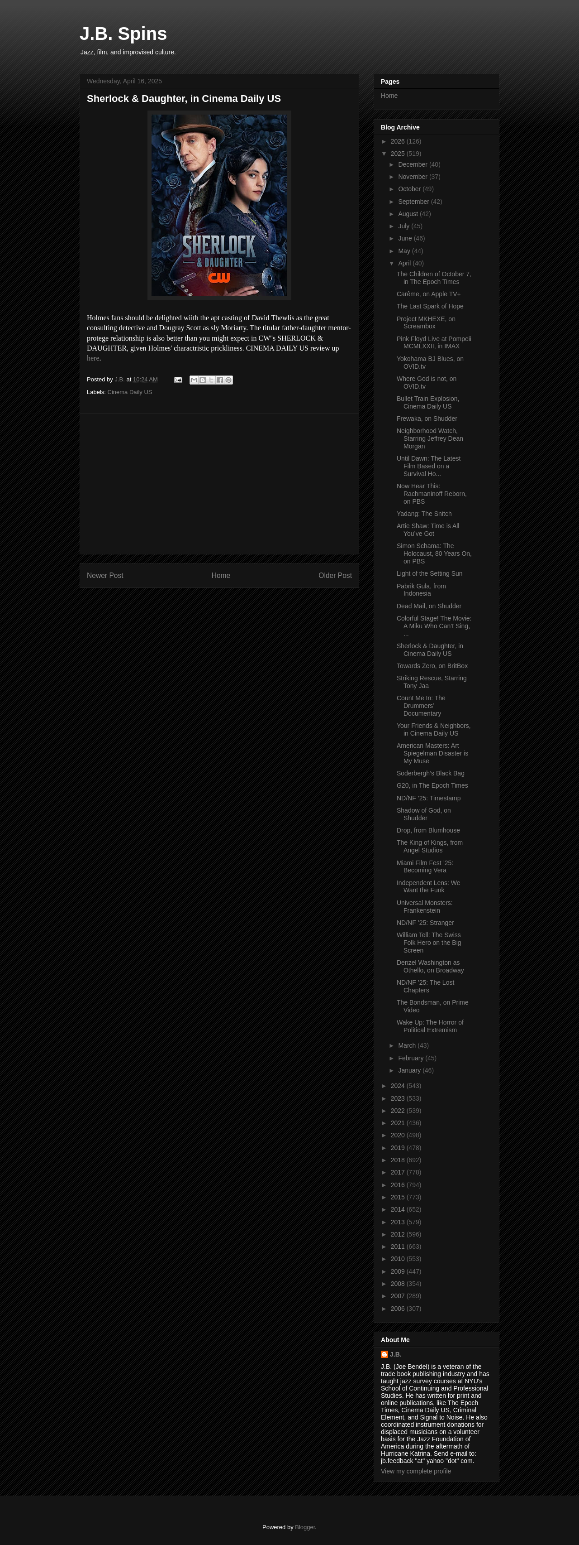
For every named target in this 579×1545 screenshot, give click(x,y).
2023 (399, 1098)
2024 (399, 1085)
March (408, 1045)
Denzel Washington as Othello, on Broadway (430, 966)
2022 (399, 1110)
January (410, 1070)
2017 (399, 1172)
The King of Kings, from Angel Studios (430, 846)
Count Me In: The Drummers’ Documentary (421, 705)
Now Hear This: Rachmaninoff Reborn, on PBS (432, 493)
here (93, 358)
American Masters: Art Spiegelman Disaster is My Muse (432, 753)
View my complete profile (416, 1471)
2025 (399, 153)
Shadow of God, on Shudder (424, 814)
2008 (399, 1283)
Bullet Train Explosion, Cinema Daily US (428, 402)
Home (221, 575)
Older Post (335, 575)
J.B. (396, 1354)
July (404, 226)
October (410, 189)
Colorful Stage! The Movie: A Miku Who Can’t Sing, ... (434, 626)
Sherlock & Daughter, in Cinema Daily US (430, 649)
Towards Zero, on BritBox (432, 665)
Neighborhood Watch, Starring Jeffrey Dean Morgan (430, 438)
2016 (399, 1185)
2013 (399, 1222)
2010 (399, 1258)
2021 (399, 1122)
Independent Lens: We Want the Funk (428, 886)
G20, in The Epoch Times (432, 785)
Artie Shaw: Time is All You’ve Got (428, 529)
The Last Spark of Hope (430, 306)
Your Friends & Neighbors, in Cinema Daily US (434, 729)
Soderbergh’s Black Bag (431, 773)
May (405, 251)
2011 (399, 1246)
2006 (399, 1308)
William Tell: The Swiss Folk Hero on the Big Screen (429, 942)
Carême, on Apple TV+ (429, 294)
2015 (399, 1197)
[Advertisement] (219, 483)
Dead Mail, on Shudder (429, 606)
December (413, 164)
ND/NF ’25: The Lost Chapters (425, 986)
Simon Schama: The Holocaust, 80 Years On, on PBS (434, 553)
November (413, 176)
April (405, 263)
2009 (399, 1271)
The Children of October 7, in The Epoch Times (434, 277)
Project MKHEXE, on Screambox (426, 322)
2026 (399, 141)
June (405, 238)
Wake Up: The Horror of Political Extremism (430, 1026)
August (408, 213)
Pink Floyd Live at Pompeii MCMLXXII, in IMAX (434, 342)
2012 (399, 1234)
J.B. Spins (123, 33)
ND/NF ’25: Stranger (425, 922)
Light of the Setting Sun (430, 573)
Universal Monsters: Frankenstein (425, 906)
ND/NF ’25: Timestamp (429, 798)
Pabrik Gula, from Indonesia (421, 589)
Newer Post (105, 575)
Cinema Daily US (130, 392)
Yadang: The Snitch (424, 513)
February (411, 1058)
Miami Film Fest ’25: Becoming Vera (425, 866)
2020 (399, 1135)
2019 (399, 1147)
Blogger (305, 1527)
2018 (399, 1160)
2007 (399, 1296)
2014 (399, 1209)
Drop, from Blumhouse (428, 830)
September (414, 201)
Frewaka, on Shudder (427, 418)
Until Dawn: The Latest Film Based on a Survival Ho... (428, 466)
